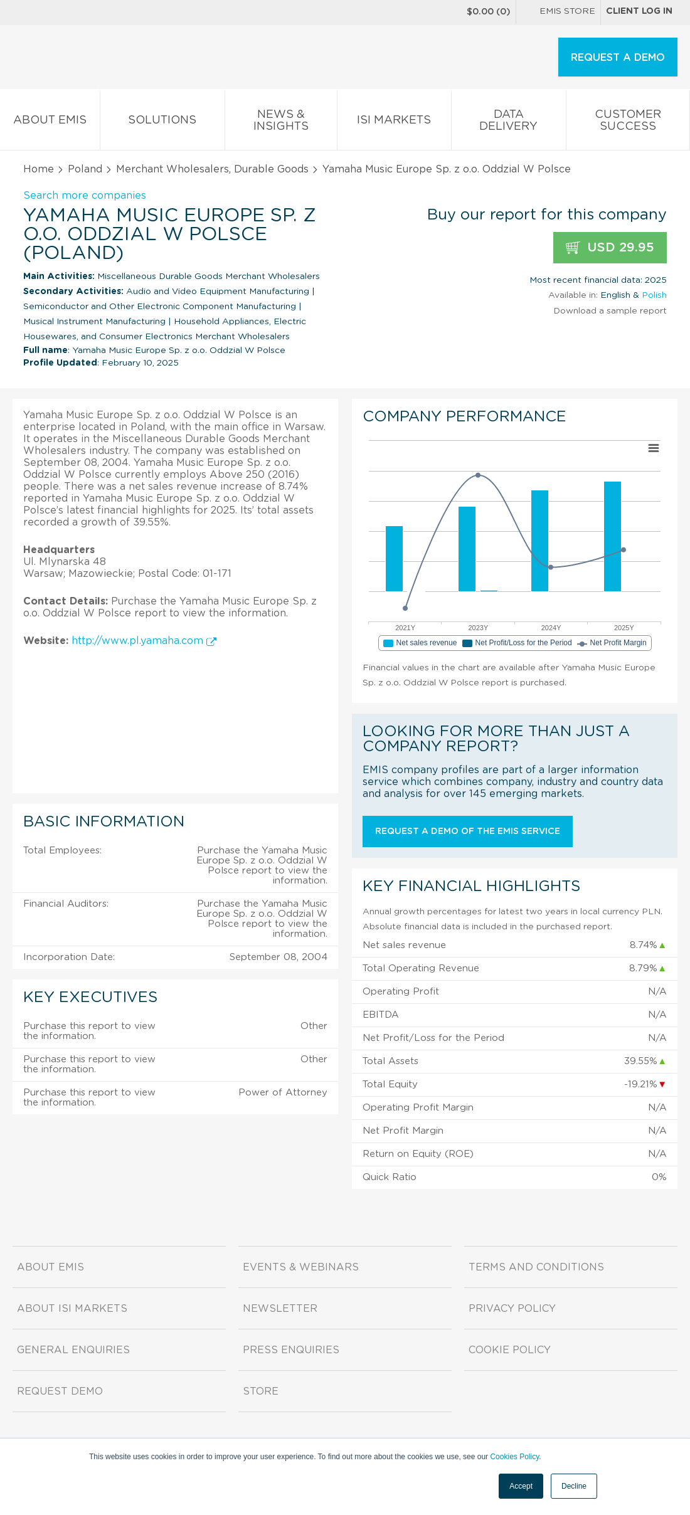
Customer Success (628, 123)
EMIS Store (558, 12)
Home (38, 169)
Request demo (60, 1391)
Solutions (163, 122)
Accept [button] (521, 1486)
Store (261, 1391)
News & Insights (281, 123)
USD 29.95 (610, 248)
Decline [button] (573, 1486)
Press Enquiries (291, 1350)
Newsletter (280, 1309)
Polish (654, 295)
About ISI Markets (72, 1309)
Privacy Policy (512, 1309)
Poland (85, 169)
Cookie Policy (510, 1350)
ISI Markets (394, 122)
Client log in (639, 11)
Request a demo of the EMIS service (467, 831)
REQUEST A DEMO (618, 58)
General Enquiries (73, 1350)
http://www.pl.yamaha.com (144, 641)
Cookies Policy (514, 1456)
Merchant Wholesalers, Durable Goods (212, 169)
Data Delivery (509, 123)
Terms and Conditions (536, 1267)
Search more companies (84, 196)
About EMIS (50, 122)
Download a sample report (610, 311)
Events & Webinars (301, 1267)
